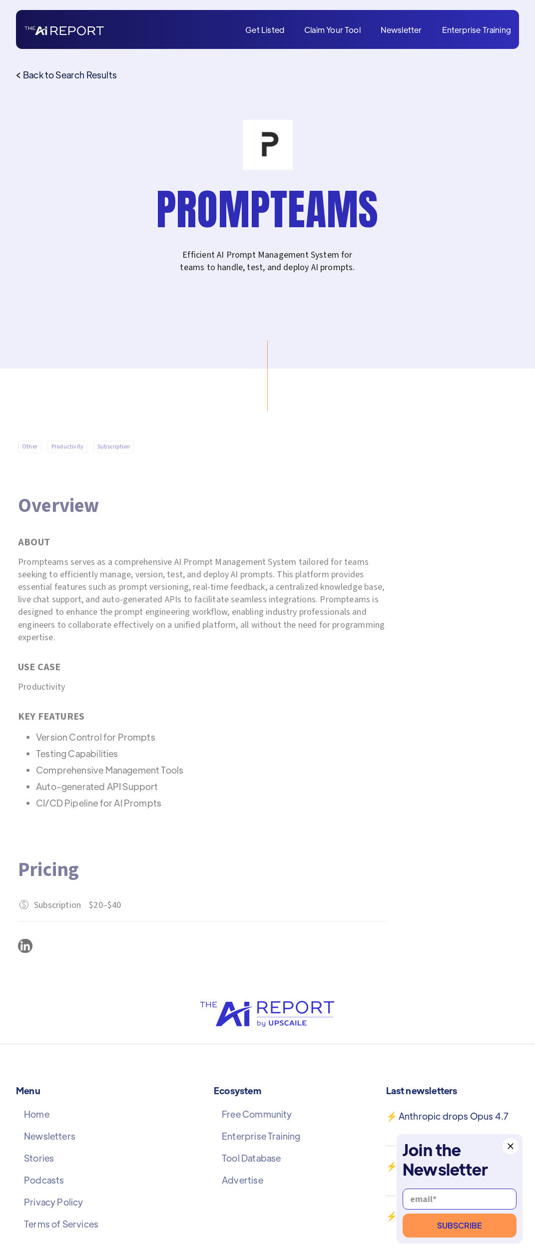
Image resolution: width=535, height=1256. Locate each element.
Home (36, 1114)
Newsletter (401, 29)
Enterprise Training (476, 29)
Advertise (242, 1180)
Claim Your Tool (332, 29)
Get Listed (264, 29)
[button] (511, 1146)
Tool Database (251, 1158)
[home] (64, 29)
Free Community (257, 1114)
